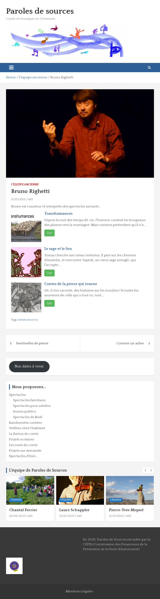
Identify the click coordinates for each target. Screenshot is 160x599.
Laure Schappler (74, 510)
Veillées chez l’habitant (27, 428)
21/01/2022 (116, 516)
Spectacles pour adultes (31, 406)
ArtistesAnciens (28, 319)
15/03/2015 (18, 199)
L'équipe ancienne (25, 184)
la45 (30, 199)
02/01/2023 (66, 516)
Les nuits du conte (23, 445)
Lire (49, 233)
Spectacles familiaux (29, 400)
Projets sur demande (25, 450)
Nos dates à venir (29, 366)
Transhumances (58, 214)
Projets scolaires (21, 439)
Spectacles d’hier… (23, 456)
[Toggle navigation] (11, 67)
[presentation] (145, 470)
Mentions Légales (79, 591)
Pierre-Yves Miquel (126, 510)
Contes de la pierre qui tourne (70, 284)
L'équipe (15, 499)
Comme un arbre (130, 343)
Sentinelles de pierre (32, 343)
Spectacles (17, 395)
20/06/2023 (17, 516)
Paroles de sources (40, 11)
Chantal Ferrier (23, 510)
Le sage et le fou (58, 249)
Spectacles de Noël (27, 417)
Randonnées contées (25, 423)
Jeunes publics (24, 411)
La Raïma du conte (23, 434)
